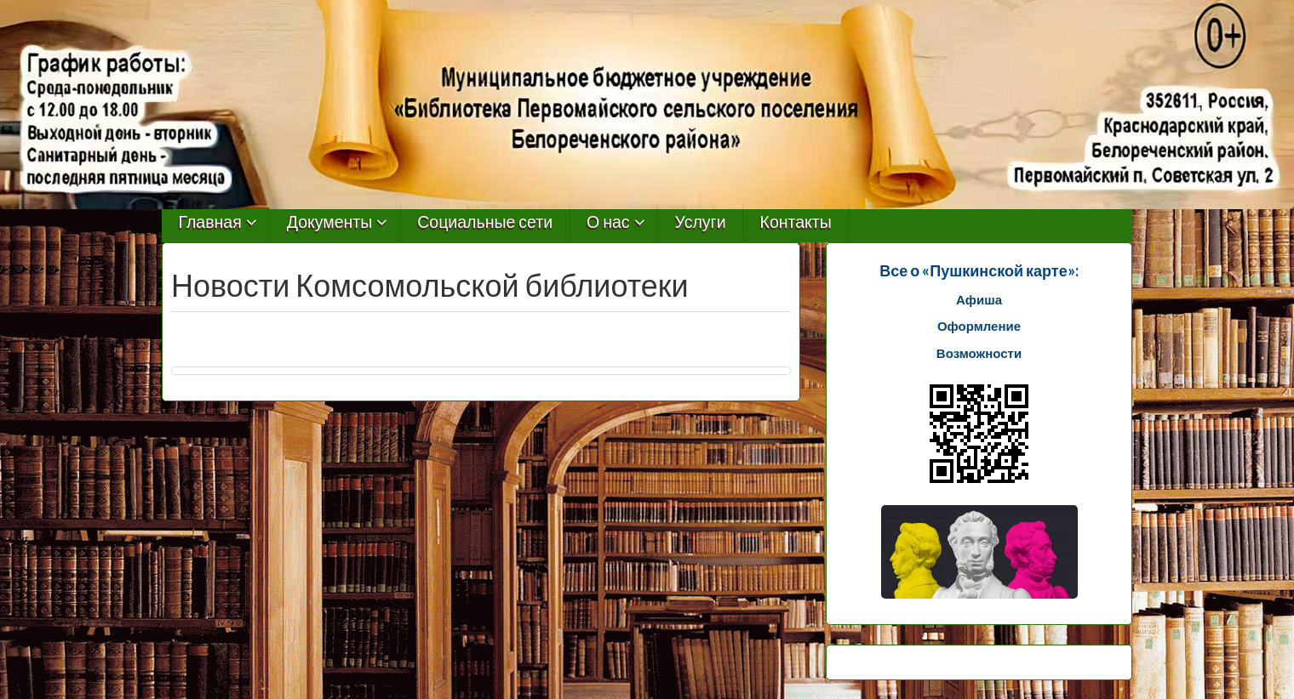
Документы (330, 222)
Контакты (796, 222)
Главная (210, 222)
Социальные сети (485, 222)
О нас (608, 222)
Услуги (700, 222)
